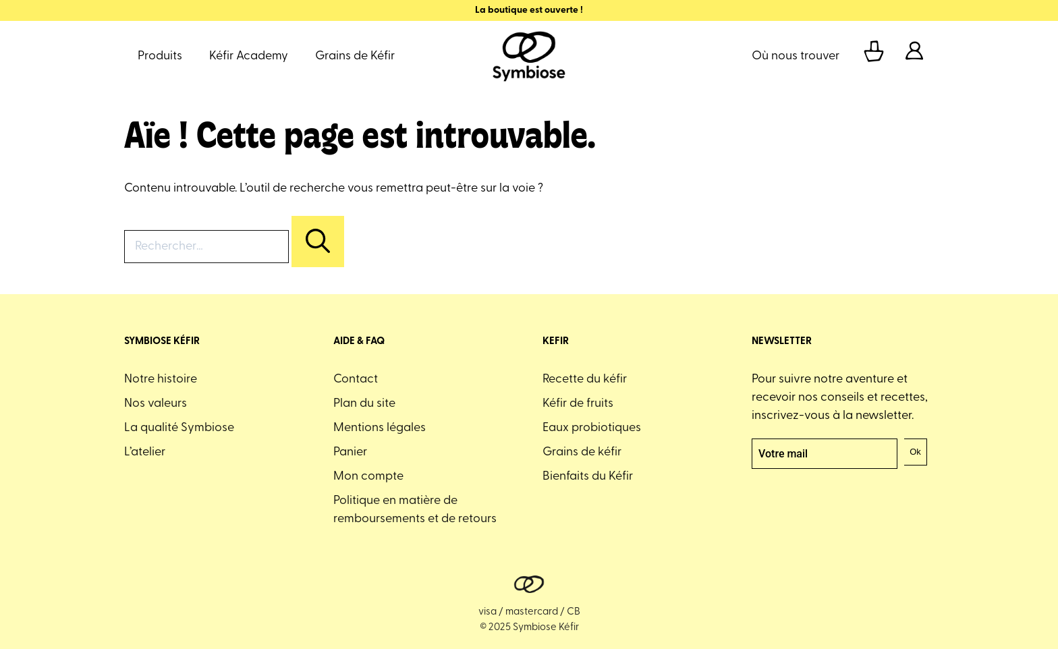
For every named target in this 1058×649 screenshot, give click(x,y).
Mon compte (368, 476)
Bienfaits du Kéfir (587, 476)
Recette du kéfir (584, 379)
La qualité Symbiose (179, 428)
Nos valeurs (155, 403)
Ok (915, 452)
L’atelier (144, 452)
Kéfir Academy (248, 56)
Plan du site (364, 403)
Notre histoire (160, 379)
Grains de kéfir (581, 452)
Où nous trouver (795, 56)
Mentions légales (379, 428)
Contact (355, 379)
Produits (160, 56)
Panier (350, 452)
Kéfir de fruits (577, 403)
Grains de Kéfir (355, 56)
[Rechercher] (317, 241)
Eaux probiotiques (591, 428)
